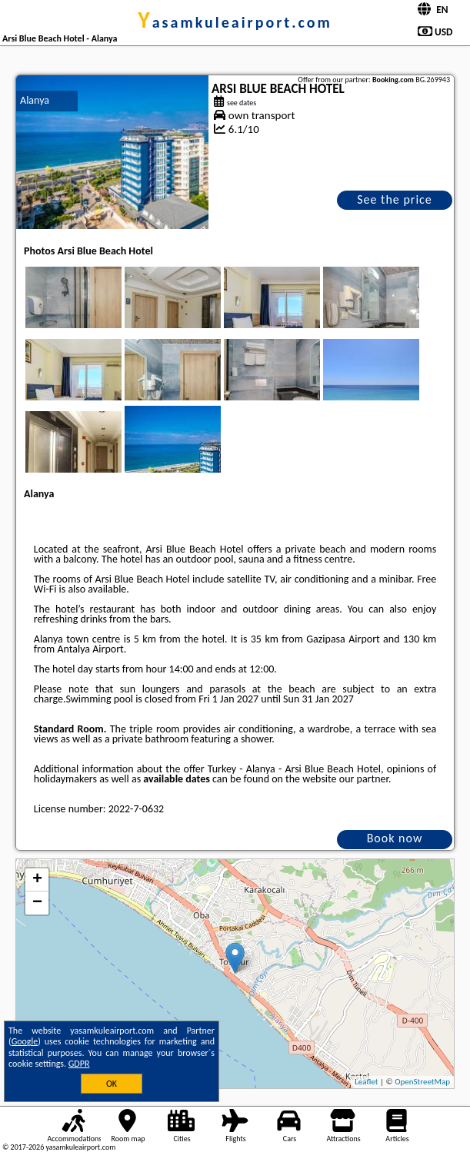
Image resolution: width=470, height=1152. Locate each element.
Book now (395, 838)
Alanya (34, 100)
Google (25, 1041)
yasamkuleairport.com (235, 22)
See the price (394, 199)
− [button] (37, 903)
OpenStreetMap (422, 1082)
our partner (363, 778)
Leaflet (366, 1082)
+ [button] (37, 879)
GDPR (79, 1063)
